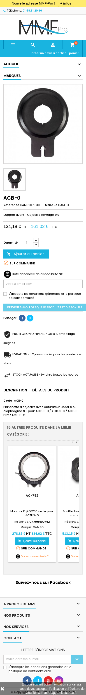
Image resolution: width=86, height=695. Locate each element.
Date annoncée (32, 556)
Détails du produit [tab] (50, 390)
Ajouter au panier (25, 253)
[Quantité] (26, 242)
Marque (51, 205)
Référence (11, 205)
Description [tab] (15, 390)
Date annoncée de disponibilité (35, 274)
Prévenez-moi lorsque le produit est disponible (44, 307)
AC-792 (32, 495)
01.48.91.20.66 (32, 10)
